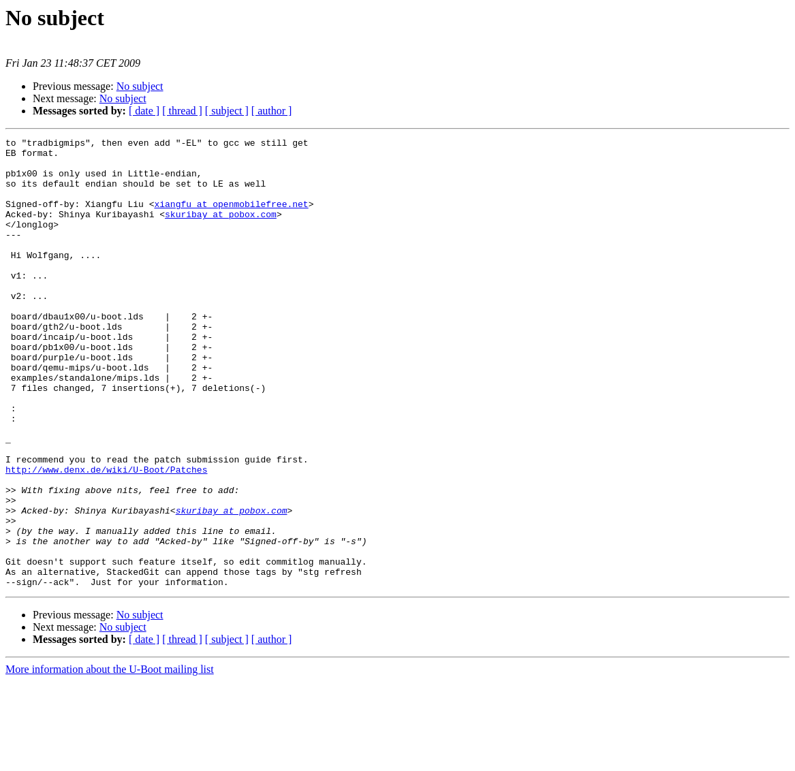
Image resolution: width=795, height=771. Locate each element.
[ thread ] (182, 110)
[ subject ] (227, 110)
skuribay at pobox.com (221, 230)
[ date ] (144, 110)
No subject (139, 86)
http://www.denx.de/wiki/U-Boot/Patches (106, 537)
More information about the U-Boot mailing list (109, 759)
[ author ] (271, 110)
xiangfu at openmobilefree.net (231, 218)
